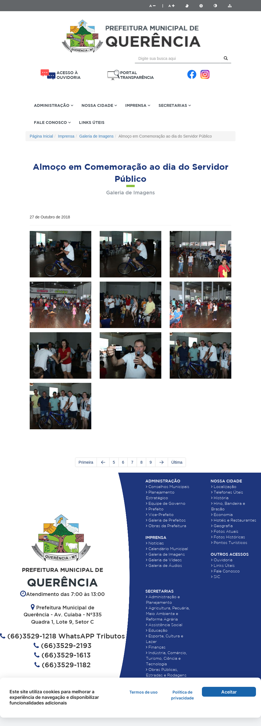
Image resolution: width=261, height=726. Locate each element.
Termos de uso (143, 692)
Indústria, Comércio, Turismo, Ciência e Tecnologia (166, 658)
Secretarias (159, 591)
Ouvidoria (221, 560)
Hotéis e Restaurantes (233, 520)
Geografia (222, 526)
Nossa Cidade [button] (99, 105)
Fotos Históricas (228, 537)
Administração (162, 481)
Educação (156, 630)
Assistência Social (164, 625)
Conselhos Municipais (167, 486)
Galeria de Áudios (164, 565)
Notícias (155, 543)
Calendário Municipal (167, 548)
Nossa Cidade (226, 481)
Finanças (156, 647)
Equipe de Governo (165, 503)
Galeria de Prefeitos (166, 520)
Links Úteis (91, 122)
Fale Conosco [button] (52, 122)
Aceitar (229, 692)
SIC (215, 576)
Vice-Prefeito (160, 514)
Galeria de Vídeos (164, 560)
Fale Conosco (225, 571)
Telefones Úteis (227, 492)
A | (156, 6)
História (220, 498)
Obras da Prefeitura (166, 526)
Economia (222, 514)
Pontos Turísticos (229, 542)
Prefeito (155, 509)
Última (177, 462)
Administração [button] (53, 105)
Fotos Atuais (224, 531)
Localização (223, 486)
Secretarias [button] (175, 105)
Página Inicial (41, 136)
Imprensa (66, 136)
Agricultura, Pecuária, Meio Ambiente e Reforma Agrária (168, 613)
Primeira (86, 462)
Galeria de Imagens (96, 136)
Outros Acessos (230, 554)
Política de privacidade (182, 695)
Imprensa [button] (137, 105)
